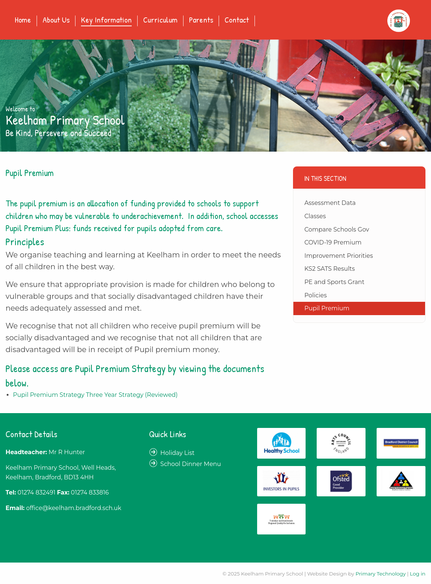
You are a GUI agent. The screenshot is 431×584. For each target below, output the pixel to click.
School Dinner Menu (190, 463)
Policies (315, 295)
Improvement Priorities (338, 255)
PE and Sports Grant (334, 282)
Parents (201, 20)
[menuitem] (23, 21)
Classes (315, 216)
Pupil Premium (327, 308)
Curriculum (160, 20)
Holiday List (177, 452)
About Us (56, 20)
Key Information (106, 20)
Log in (417, 574)
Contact (237, 20)
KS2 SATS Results (329, 268)
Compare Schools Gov (336, 229)
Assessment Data (330, 202)
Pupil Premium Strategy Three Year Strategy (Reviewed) (95, 394)
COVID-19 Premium (333, 242)
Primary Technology (381, 574)
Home (23, 20)
